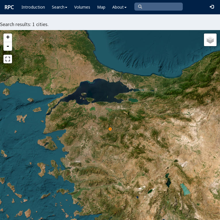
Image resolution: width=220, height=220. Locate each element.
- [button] (8, 46)
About (119, 7)
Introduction (33, 7)
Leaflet (14, 213)
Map (101, 7)
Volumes (82, 7)
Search (59, 7)
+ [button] (8, 38)
